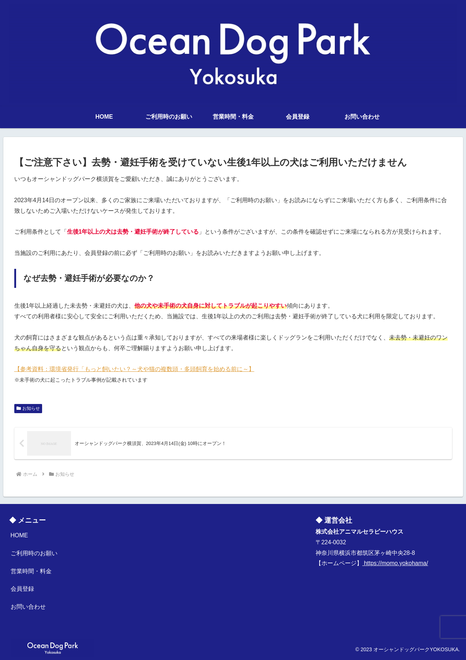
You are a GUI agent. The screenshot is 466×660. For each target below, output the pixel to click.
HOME (19, 535)
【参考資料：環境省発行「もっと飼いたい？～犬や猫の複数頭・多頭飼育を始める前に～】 (134, 369)
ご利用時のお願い (34, 553)
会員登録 (22, 589)
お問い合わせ (28, 607)
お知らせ (28, 408)
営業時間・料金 (31, 571)
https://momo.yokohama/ (395, 563)
